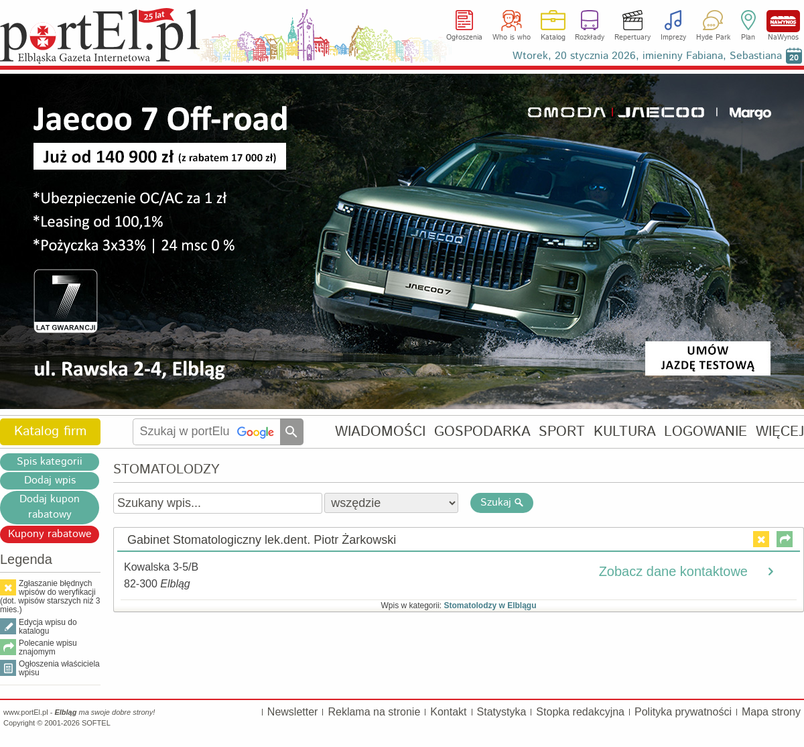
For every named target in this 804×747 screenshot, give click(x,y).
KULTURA (625, 431)
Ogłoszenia (464, 37)
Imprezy (673, 37)
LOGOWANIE (705, 431)
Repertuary (632, 37)
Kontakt (448, 711)
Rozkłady (589, 37)
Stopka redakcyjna (580, 711)
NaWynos (783, 21)
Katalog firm (50, 431)
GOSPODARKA (482, 431)
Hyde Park (713, 37)
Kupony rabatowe (50, 534)
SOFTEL (96, 723)
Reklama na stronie (374, 711)
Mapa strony (771, 711)
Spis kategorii (49, 461)
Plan (748, 37)
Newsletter (292, 711)
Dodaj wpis (50, 480)
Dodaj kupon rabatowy (49, 507)
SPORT (562, 431)
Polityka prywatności (683, 711)
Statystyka (502, 711)
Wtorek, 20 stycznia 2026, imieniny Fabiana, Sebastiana (647, 56)
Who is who (511, 37)
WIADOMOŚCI (380, 431)
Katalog (553, 37)
